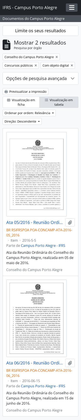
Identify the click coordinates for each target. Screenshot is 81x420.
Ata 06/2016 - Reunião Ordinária (35, 363)
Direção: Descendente (21, 121)
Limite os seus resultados (40, 31)
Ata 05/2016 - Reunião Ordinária (35, 222)
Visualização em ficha (21, 102)
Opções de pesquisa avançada (36, 78)
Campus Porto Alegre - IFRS (43, 245)
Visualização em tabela (59, 102)
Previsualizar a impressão (25, 91)
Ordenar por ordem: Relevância (28, 113)
